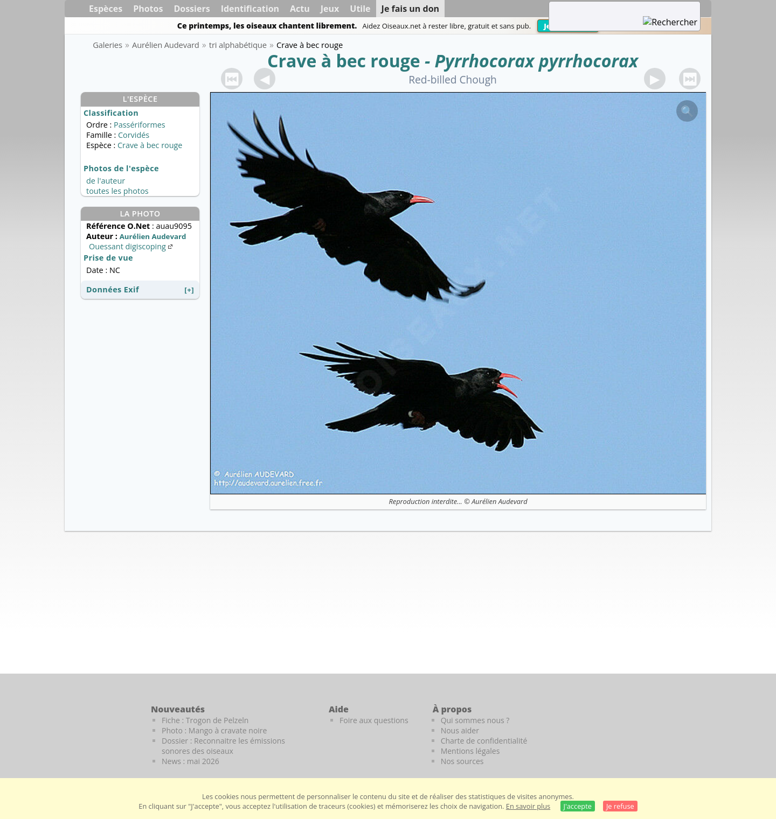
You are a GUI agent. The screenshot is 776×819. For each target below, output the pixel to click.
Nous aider (460, 730)
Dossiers (192, 9)
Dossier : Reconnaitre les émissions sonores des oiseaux (223, 746)
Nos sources (462, 761)
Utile (360, 9)
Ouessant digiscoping (132, 246)
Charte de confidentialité (484, 741)
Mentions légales (470, 751)
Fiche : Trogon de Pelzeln (205, 720)
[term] (611, 9)
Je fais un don (411, 9)
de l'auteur (105, 181)
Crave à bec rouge (343, 60)
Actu (300, 9)
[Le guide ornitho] (690, 727)
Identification (250, 9)
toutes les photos (117, 191)
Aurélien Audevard (499, 501)
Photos (148, 9)
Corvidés (133, 135)
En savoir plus (528, 806)
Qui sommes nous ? (475, 720)
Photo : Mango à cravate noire (214, 730)
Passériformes (139, 125)
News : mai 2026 (190, 761)
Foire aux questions (374, 720)
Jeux (330, 9)
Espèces (105, 9)
